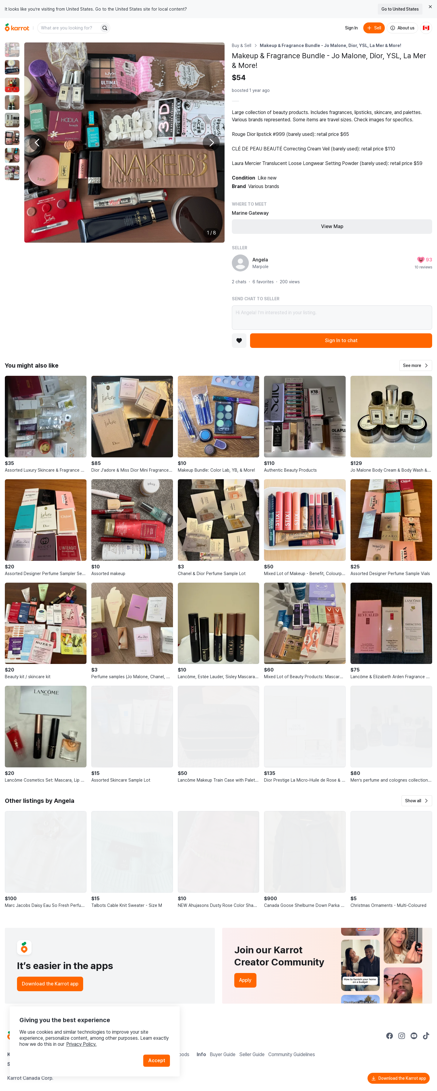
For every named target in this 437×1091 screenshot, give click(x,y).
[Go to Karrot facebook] (389, 1035)
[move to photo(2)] (12, 67)
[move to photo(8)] (12, 173)
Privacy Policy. (81, 1044)
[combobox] (68, 27)
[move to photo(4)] (12, 102)
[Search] (104, 28)
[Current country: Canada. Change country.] (426, 28)
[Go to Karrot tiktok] (426, 1035)
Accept (156, 1060)
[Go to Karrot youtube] (414, 1035)
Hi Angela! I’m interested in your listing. (332, 317)
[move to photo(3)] (12, 85)
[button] (415, 365)
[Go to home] (17, 27)
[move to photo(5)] (12, 120)
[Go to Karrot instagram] (401, 1035)
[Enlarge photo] (124, 142)
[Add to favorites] (239, 340)
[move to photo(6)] (12, 137)
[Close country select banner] (430, 6)
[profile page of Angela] (240, 262)
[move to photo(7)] (12, 155)
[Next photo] (211, 142)
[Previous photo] (37, 142)
